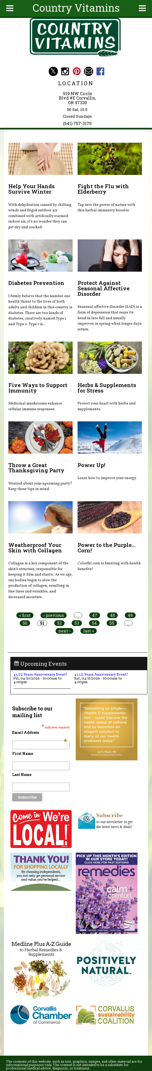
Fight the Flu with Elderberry (103, 188)
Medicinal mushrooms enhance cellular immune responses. (35, 406)
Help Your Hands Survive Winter (31, 188)
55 (111, 623)
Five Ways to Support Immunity (37, 387)
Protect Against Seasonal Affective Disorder (104, 288)
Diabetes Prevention (36, 282)
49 (130, 615)
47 (94, 615)
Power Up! (91, 465)
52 (59, 623)
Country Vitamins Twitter (53, 71)
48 (112, 615)
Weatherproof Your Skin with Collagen (35, 547)
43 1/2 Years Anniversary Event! (40, 674)
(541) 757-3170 (77, 123)
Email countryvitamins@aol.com (88, 71)
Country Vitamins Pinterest (76, 71)
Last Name (21, 774)
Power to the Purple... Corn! (107, 547)
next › (64, 631)
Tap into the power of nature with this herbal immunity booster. (106, 207)
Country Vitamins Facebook (100, 71)
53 (76, 623)
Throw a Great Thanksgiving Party (36, 467)
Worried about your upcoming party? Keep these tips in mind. (40, 486)
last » (88, 631)
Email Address (39, 732)
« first (25, 615)
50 (25, 623)
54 (94, 623)
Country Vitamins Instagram (65, 71)
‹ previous (53, 615)
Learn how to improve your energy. (107, 478)
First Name (22, 753)
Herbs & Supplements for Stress (107, 387)
